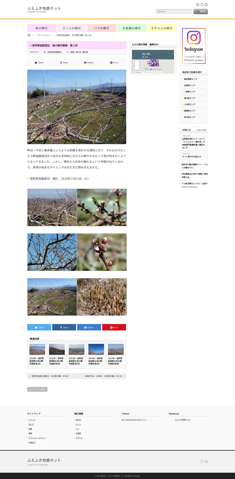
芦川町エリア (189, 117)
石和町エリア (189, 85)
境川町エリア (189, 98)
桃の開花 (42, 28)
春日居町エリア (190, 79)
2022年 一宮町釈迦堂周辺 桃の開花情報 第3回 (56, 361)
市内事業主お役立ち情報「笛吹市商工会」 (195, 175)
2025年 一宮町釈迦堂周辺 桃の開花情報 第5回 (95, 361)
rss (197, 4)
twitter (202, 4)
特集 (30, 428)
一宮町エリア (189, 91)
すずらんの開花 (162, 28)
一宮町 (72, 51)
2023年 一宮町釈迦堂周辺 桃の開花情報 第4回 (115, 361)
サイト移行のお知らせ (191, 156)
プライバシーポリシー (37, 437)
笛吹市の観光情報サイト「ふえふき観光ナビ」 (195, 166)
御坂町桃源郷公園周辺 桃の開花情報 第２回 (50, 376)
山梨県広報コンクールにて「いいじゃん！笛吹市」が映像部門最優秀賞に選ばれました (193, 143)
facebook (206, 4)
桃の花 (78, 51)
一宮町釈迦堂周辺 (53, 51)
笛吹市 (85, 51)
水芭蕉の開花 (131, 28)
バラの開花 (102, 28)
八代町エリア (189, 104)
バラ (77, 428)
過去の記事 (202, 130)
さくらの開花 (71, 28)
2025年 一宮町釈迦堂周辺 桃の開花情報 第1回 (36, 361)
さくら (78, 424)
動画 (30, 433)
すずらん (79, 437)
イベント (32, 419)
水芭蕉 (78, 433)
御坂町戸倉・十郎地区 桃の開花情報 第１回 (103, 376)
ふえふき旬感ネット (44, 8)
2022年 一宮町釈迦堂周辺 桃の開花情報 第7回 (76, 361)
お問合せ (32, 442)
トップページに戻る (37, 389)
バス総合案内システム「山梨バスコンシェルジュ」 (195, 185)
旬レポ (31, 424)
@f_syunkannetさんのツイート (134, 419)
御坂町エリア (189, 110)
